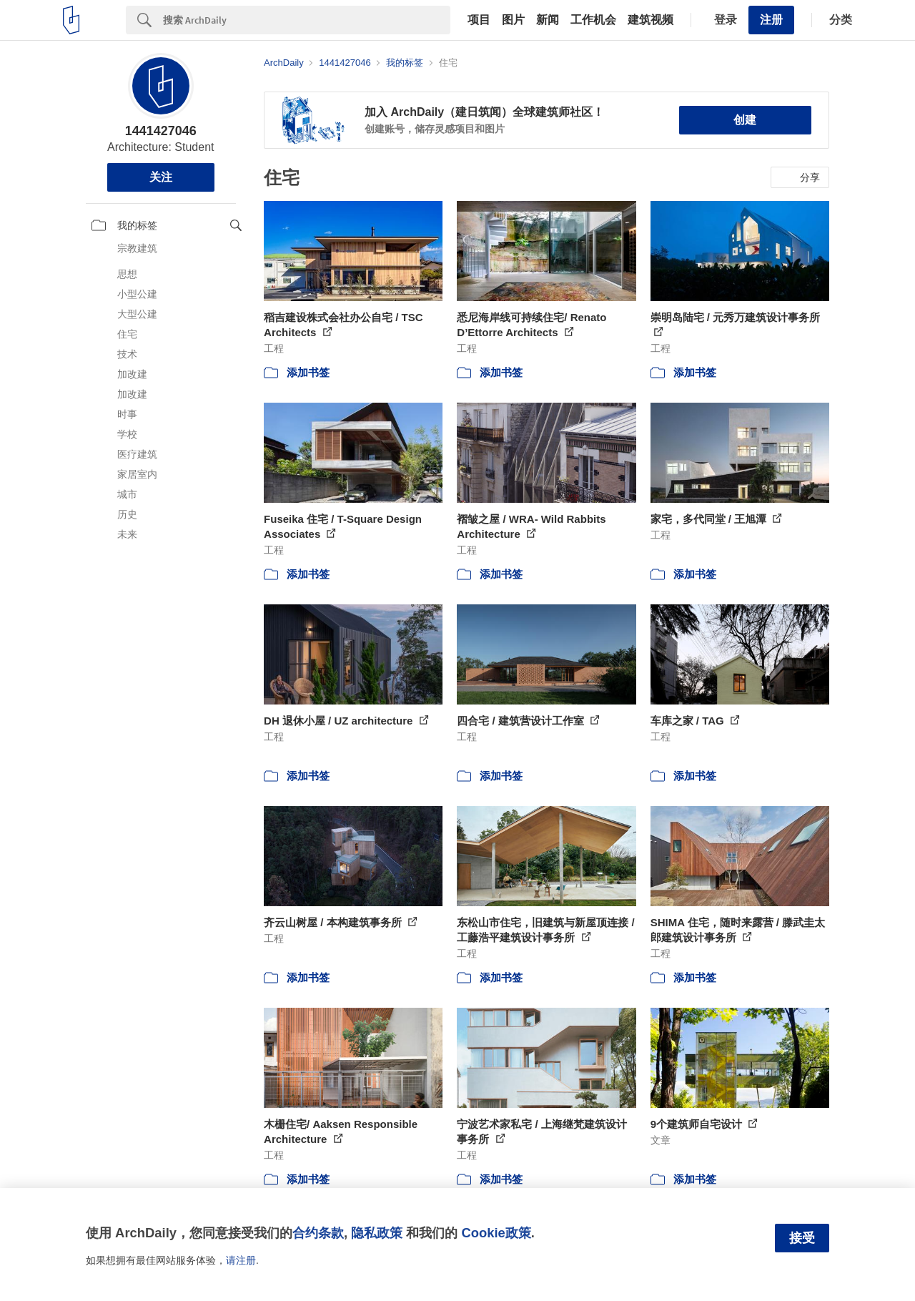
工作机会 (593, 20)
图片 (513, 20)
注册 (771, 20)
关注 (160, 177)
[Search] (306, 20)
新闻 (547, 20)
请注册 (241, 1260)
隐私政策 (376, 1232)
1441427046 (161, 131)
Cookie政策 (495, 1232)
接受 (802, 1238)
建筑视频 (650, 20)
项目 (479, 20)
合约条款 (318, 1232)
